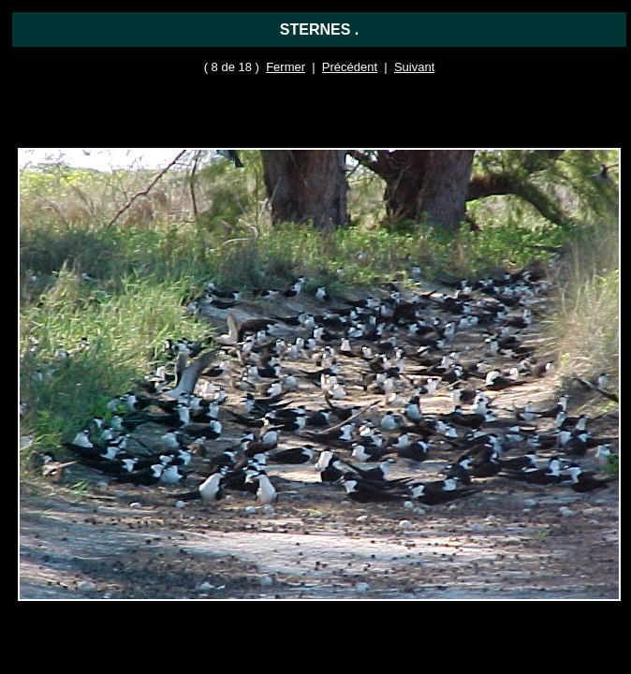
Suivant (414, 67)
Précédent (349, 67)
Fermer (285, 67)
